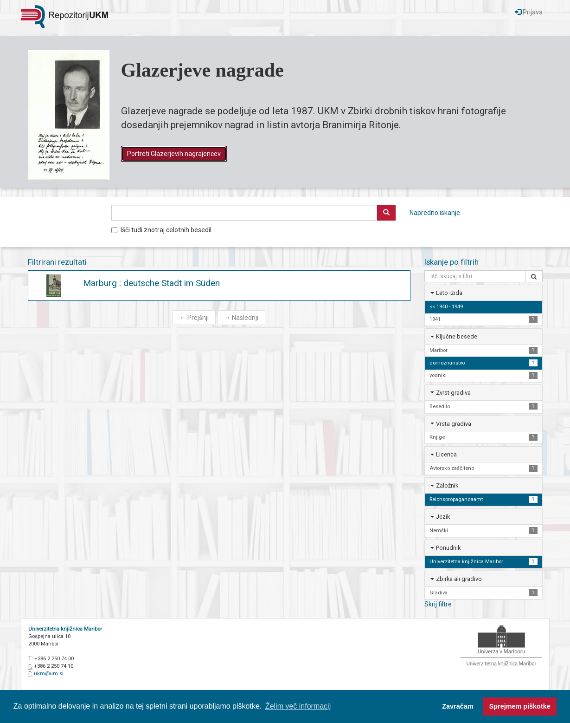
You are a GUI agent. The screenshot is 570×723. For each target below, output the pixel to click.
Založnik (447, 485)
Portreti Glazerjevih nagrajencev (174, 153)
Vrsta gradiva (453, 423)
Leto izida (449, 292)
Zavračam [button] (457, 706)
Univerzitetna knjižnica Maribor (65, 629)
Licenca (446, 454)
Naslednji (241, 317)
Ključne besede (456, 336)
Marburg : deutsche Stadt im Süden (151, 283)
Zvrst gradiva (453, 392)
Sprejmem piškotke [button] (520, 706)
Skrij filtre (438, 604)
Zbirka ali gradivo (459, 578)
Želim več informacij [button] (298, 706)
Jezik (443, 516)
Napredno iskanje (435, 212)
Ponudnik (448, 547)
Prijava (529, 12)
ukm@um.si (49, 674)
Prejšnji (194, 317)
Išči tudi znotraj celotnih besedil (161, 230)
